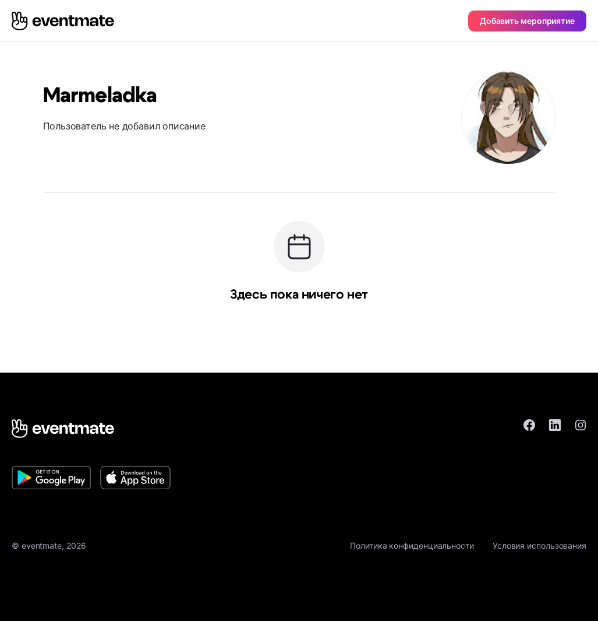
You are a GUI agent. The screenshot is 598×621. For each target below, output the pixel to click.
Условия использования (539, 545)
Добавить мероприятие (527, 21)
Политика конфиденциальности (412, 545)
